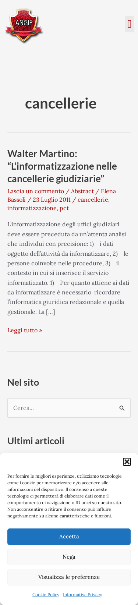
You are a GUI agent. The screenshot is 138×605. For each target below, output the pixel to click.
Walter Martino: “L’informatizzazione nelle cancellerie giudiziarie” (62, 166)
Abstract (82, 191)
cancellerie (93, 199)
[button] (127, 462)
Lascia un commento (35, 191)
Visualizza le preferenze (69, 576)
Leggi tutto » (24, 329)
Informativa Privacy (82, 594)
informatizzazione (32, 208)
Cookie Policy (45, 594)
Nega (69, 556)
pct (64, 208)
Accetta (69, 536)
